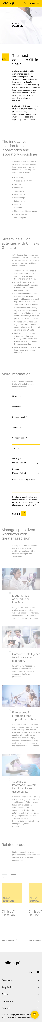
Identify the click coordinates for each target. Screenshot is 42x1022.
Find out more (8, 940)
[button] (25, 3)
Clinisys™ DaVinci (35, 913)
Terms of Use (33, 502)
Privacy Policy (18, 502)
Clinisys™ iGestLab (8, 913)
